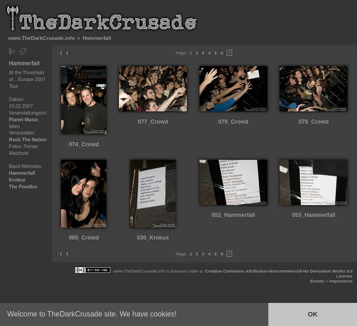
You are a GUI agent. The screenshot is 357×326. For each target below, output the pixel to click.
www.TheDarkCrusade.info (41, 38)
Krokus (17, 179)
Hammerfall (22, 173)
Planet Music (23, 119)
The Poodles (23, 186)
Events (317, 280)
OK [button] (313, 314)
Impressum (340, 280)
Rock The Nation (28, 139)
